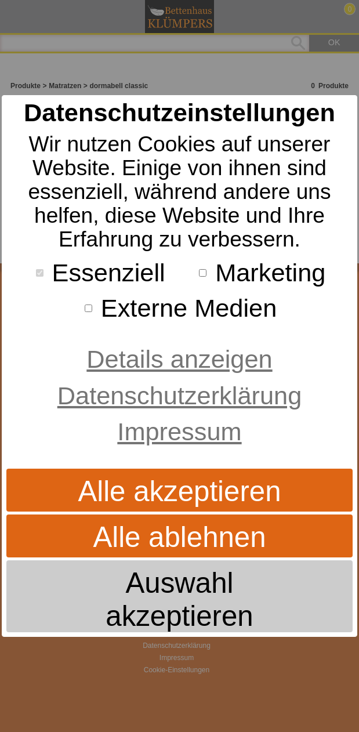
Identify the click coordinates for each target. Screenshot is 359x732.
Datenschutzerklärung (179, 396)
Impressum (179, 431)
